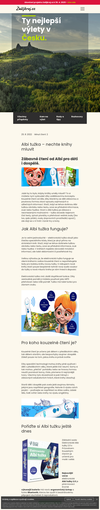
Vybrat (68, 499)
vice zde (71, 2)
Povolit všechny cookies (83, 499)
